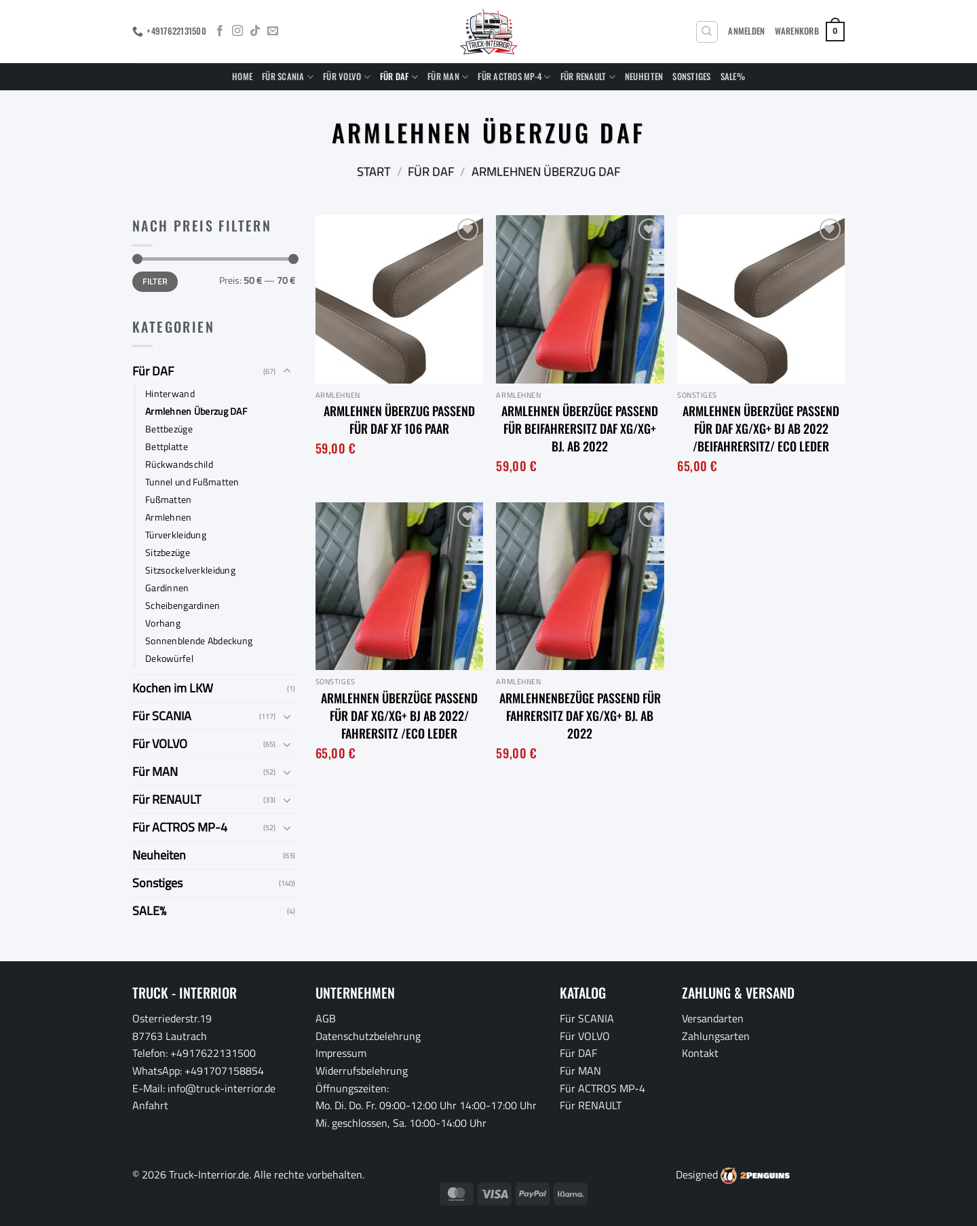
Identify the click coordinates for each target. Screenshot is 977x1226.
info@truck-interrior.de (221, 1088)
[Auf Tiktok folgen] (255, 31)
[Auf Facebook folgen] (219, 31)
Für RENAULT (587, 76)
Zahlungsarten (716, 1036)
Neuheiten (644, 76)
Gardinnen (167, 587)
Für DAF (399, 76)
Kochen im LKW (172, 688)
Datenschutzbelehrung (368, 1036)
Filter (154, 282)
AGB (325, 1018)
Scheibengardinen (183, 605)
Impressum (340, 1053)
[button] (746, 31)
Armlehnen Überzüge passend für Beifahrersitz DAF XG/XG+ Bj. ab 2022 (579, 428)
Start (373, 171)
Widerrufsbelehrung (361, 1070)
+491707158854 (224, 1070)
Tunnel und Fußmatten (192, 482)
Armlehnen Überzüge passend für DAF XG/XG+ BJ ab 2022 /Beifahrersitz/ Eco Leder (761, 428)
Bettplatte (166, 446)
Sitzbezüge (167, 552)
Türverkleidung (175, 534)
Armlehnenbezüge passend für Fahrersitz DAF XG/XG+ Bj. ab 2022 (580, 715)
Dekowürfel (169, 658)
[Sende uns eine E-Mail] (272, 31)
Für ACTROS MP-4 (514, 76)
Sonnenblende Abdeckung (198, 640)
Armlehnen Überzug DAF (196, 411)
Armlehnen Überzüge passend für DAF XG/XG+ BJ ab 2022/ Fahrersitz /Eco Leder (399, 715)
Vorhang (162, 623)
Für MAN (447, 76)
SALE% (733, 76)
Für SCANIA (287, 76)
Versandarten (713, 1018)
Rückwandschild (179, 464)
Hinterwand (170, 393)
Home (242, 76)
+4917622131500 (213, 1053)
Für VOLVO (346, 76)
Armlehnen (168, 517)
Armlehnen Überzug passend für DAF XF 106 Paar (399, 419)
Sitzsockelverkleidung (190, 570)
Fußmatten (168, 499)
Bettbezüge (169, 429)
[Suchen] (707, 32)
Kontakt (700, 1053)
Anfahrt (150, 1105)
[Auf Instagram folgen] (237, 31)
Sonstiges (691, 76)
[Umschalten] (287, 371)
